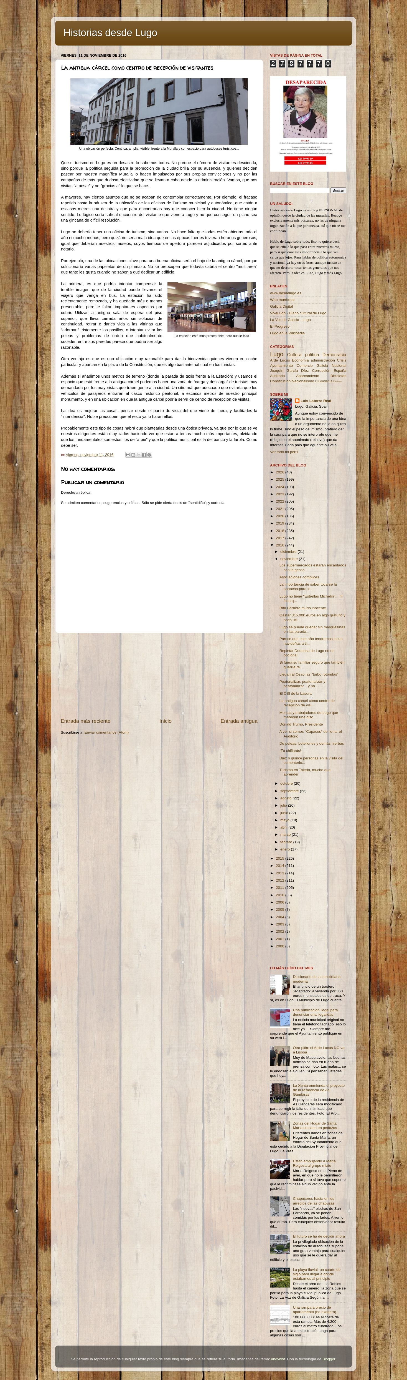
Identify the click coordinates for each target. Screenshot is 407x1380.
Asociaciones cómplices (299, 577)
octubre (287, 783)
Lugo (276, 354)
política (312, 354)
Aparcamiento (307, 376)
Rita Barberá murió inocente (302, 608)
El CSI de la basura (295, 693)
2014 (280, 866)
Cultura (294, 354)
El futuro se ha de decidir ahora (319, 1236)
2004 (280, 917)
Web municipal (282, 300)
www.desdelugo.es (285, 293)
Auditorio (277, 376)
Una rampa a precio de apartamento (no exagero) (314, 1309)
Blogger (328, 1359)
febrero (286, 842)
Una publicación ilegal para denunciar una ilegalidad (315, 1012)
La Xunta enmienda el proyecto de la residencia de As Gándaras (319, 1090)
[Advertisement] (159, 675)
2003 (280, 924)
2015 (280, 858)
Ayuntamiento (281, 365)
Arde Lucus (280, 360)
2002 (280, 931)
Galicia (322, 365)
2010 (280, 895)
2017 (280, 538)
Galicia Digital (281, 306)
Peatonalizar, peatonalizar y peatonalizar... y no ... (302, 683)
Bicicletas (338, 376)
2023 (280, 494)
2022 (280, 501)
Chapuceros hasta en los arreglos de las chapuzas (313, 1200)
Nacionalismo (303, 381)
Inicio (165, 721)
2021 (280, 509)
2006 (280, 902)
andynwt (278, 1359)
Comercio (305, 365)
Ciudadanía (323, 381)
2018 (280, 531)
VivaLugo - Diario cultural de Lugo (298, 313)
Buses (337, 381)
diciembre (288, 552)
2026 (280, 472)
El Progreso (280, 326)
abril (284, 827)
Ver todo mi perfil (284, 452)
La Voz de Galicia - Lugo (290, 320)
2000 (280, 946)
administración (323, 360)
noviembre (289, 559)
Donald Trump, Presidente (301, 724)
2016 (280, 545)
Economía (300, 360)
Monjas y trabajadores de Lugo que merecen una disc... (308, 715)
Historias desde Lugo (110, 32)
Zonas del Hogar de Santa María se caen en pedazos (315, 1125)
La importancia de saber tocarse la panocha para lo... (308, 586)
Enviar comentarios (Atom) (107, 732)
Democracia (334, 354)
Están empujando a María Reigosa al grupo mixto (314, 1163)
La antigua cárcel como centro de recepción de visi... (307, 703)
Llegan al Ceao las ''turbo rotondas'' (309, 674)
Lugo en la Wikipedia (287, 333)
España (340, 370)
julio (284, 805)
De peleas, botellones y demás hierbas (311, 743)
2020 (280, 516)
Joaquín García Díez (289, 370)
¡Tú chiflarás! (290, 751)
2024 (280, 487)
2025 (280, 479)
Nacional (339, 365)
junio (284, 813)
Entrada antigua (239, 721)
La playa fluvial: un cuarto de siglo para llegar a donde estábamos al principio (316, 1274)
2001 (280, 939)
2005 (280, 909)
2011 (280, 887)
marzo (286, 834)
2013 (280, 873)
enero (285, 849)
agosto (286, 798)
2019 (280, 523)
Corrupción (321, 370)
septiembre (290, 791)
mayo (285, 820)
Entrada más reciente (86, 721)
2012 (280, 880)
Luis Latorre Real (316, 401)
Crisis (341, 360)
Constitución (280, 381)
